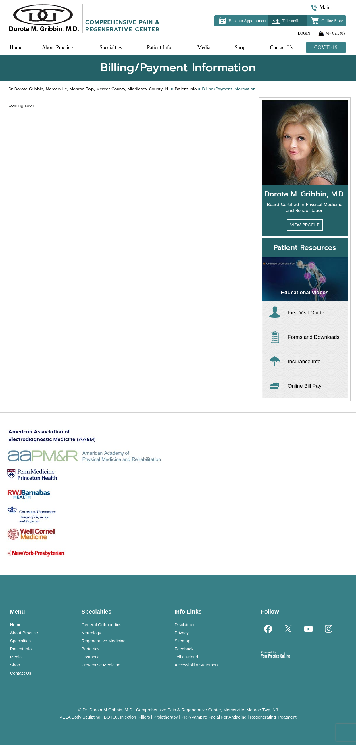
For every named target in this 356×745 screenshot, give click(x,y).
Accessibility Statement (197, 664)
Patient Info (21, 648)
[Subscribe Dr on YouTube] (308, 628)
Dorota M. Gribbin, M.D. (305, 194)
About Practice (24, 632)
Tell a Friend (186, 656)
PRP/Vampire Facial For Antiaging (214, 717)
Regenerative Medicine (104, 640)
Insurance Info (304, 361)
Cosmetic (91, 656)
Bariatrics (91, 648)
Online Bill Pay (305, 386)
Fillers (144, 717)
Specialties (20, 640)
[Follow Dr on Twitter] (288, 628)
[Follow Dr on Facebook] (268, 628)
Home (16, 624)
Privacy (182, 632)
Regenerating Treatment (273, 717)
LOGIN (304, 33)
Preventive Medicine (101, 664)
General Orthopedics (101, 624)
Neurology (91, 632)
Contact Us (20, 672)
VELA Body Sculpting (79, 717)
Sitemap (182, 640)
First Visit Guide (306, 313)
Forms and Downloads (314, 337)
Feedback (184, 648)
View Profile (304, 225)
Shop (15, 664)
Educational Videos (305, 292)
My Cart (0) (335, 33)
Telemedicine (294, 20)
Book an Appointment (247, 20)
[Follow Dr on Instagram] (328, 628)
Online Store (332, 20)
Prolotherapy (165, 717)
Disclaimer (185, 624)
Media (16, 656)
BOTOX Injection (120, 717)
